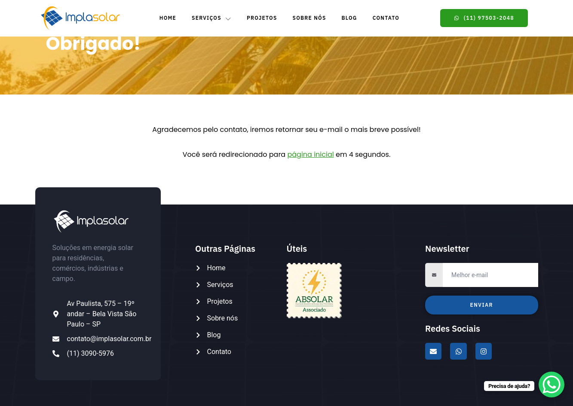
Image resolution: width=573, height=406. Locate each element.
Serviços (211, 18)
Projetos (262, 18)
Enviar (481, 305)
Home (167, 18)
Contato (386, 18)
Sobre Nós (309, 18)
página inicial (310, 154)
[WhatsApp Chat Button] (551, 384)
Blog (349, 18)
